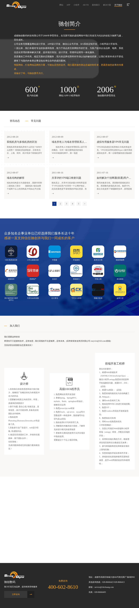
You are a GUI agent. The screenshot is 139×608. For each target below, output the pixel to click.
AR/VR (86, 5)
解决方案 (107, 5)
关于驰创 (118, 5)
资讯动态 (15, 120)
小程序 (76, 5)
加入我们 (15, 327)
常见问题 (36, 120)
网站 (61, 5)
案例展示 (96, 5)
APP (68, 5)
